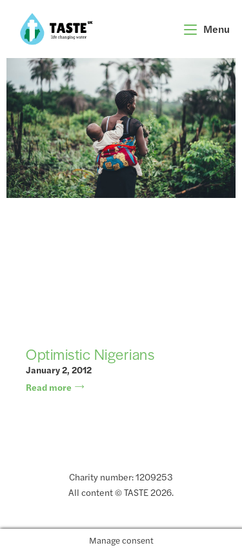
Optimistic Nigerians (90, 354)
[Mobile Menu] (207, 28)
